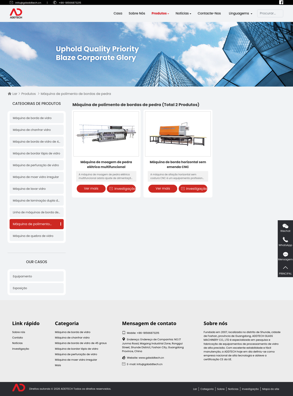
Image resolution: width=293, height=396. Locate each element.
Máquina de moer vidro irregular (36, 177)
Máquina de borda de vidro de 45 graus (36, 142)
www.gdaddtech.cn (151, 357)
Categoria (207, 389)
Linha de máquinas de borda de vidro (36, 212)
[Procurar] (270, 14)
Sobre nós (137, 13)
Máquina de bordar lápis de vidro (36, 153)
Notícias (182, 13)
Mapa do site (270, 389)
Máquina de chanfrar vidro (32, 130)
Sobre (221, 389)
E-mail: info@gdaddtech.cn (142, 364)
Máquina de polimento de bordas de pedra (36, 224)
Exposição (20, 288)
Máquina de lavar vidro (29, 189)
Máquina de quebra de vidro (33, 236)
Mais (58, 365)
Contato (17, 337)
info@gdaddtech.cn (28, 2)
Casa (118, 13)
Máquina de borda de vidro (32, 118)
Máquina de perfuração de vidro (36, 165)
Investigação (122, 188)
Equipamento (22, 276)
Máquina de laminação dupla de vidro (36, 201)
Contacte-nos (209, 13)
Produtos (159, 13)
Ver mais (91, 188)
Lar (14, 93)
